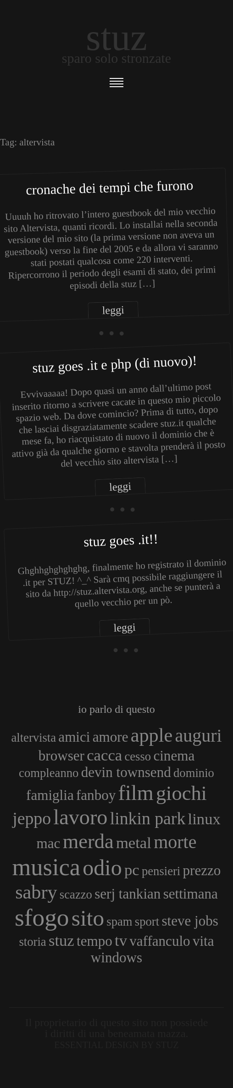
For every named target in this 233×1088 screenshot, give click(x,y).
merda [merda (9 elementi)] (88, 841)
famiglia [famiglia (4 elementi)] (50, 795)
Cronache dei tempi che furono (110, 188)
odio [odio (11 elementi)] (102, 867)
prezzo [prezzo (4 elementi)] (202, 870)
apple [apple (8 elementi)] (151, 735)
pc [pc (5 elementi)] (131, 869)
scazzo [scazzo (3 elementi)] (76, 894)
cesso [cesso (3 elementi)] (137, 756)
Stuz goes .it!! (120, 540)
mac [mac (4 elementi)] (49, 843)
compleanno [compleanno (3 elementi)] (48, 773)
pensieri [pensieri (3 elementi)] (161, 871)
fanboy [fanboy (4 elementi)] (96, 795)
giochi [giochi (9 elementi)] (181, 793)
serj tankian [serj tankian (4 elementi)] (127, 894)
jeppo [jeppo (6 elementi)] (31, 818)
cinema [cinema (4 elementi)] (173, 756)
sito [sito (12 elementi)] (88, 918)
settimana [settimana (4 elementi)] (190, 894)
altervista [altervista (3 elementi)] (33, 737)
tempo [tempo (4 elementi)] (94, 941)
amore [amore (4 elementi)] (110, 737)
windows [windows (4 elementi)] (116, 957)
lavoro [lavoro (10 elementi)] (80, 817)
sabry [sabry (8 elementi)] (36, 892)
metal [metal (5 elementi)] (133, 842)
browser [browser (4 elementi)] (61, 756)
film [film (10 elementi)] (136, 793)
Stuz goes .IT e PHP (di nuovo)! (114, 363)
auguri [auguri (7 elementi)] (198, 735)
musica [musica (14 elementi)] (46, 867)
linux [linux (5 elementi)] (204, 818)
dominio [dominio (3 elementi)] (193, 773)
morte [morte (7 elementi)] (175, 842)
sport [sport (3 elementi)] (147, 921)
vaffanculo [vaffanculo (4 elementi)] (159, 941)
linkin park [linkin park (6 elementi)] (148, 818)
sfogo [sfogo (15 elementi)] (42, 917)
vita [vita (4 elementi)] (203, 941)
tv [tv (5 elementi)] (121, 940)
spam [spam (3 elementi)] (119, 921)
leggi (113, 310)
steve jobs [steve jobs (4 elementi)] (189, 921)
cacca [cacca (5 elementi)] (104, 755)
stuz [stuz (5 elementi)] (61, 940)
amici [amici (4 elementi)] (74, 737)
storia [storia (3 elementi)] (32, 942)
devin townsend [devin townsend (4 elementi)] (126, 772)
